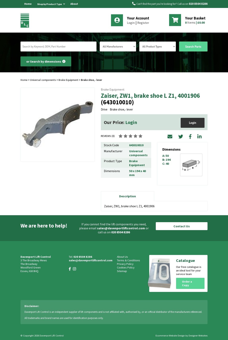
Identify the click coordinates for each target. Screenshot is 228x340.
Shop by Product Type (51, 3)
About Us (74, 8)
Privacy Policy (125, 264)
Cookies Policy (125, 267)
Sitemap (122, 271)
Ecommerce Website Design (170, 335)
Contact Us (181, 226)
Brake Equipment (68, 79)
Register (143, 23)
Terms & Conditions (128, 260)
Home (28, 4)
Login (131, 23)
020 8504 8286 (198, 4)
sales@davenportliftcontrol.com (121, 228)
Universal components (43, 79)
